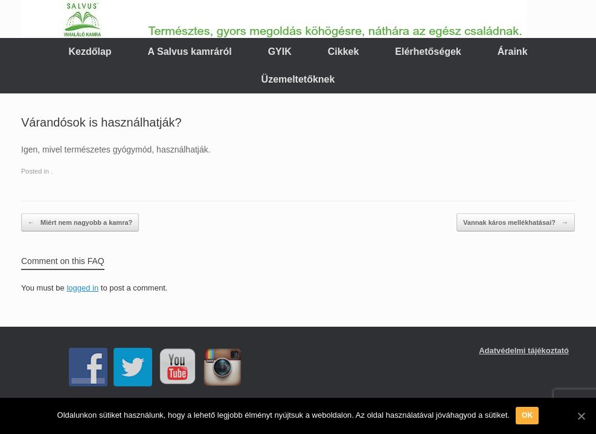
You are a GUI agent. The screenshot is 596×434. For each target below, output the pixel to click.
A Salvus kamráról (190, 51)
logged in (82, 287)
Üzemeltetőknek (298, 79)
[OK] (581, 416)
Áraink (513, 51)
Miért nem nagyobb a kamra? (80, 223)
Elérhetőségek (428, 51)
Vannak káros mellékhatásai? (515, 223)
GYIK (280, 51)
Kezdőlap (89, 51)
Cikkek (343, 51)
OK (527, 415)
